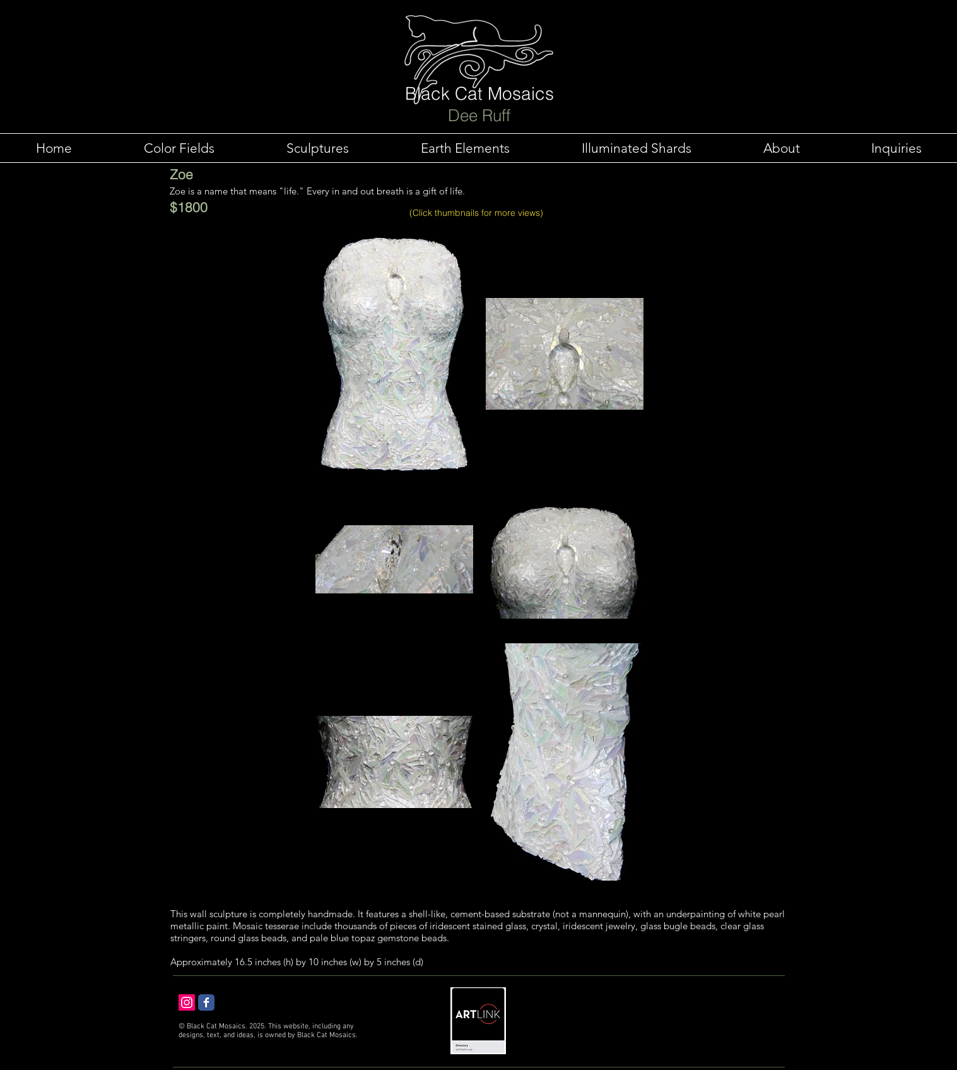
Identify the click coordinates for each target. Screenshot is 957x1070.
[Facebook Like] (298, 1006)
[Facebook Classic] (206, 1002)
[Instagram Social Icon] (187, 1002)
